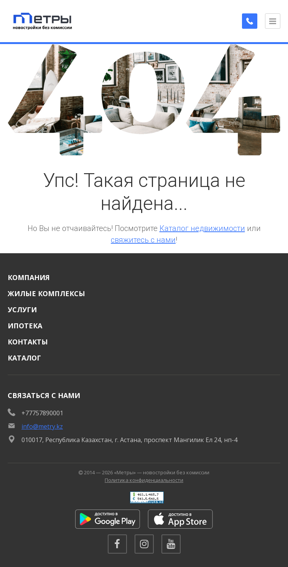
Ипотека (25, 325)
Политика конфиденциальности (144, 480)
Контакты (28, 341)
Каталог (24, 357)
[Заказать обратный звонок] (249, 21)
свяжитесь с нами (143, 239)
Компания (29, 277)
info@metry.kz (42, 426)
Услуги (22, 309)
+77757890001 (42, 413)
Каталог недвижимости (202, 228)
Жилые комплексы (46, 293)
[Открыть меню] (272, 21)
